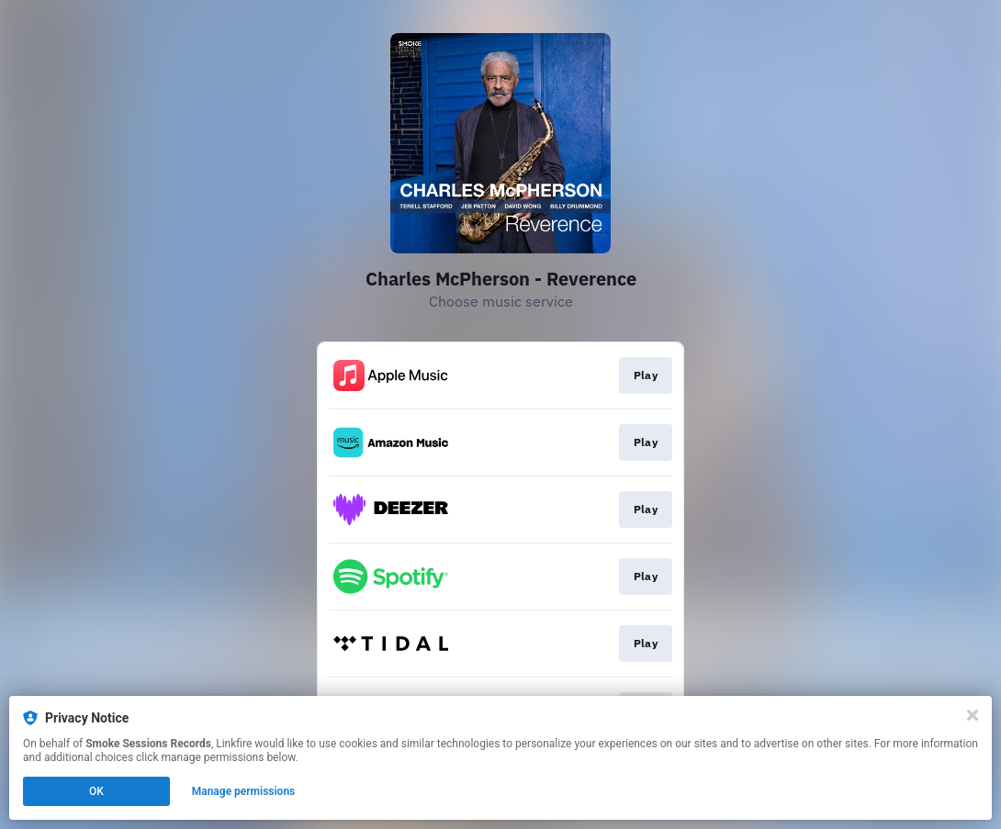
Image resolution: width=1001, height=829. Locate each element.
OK (96, 791)
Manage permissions (244, 791)
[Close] (972, 715)
